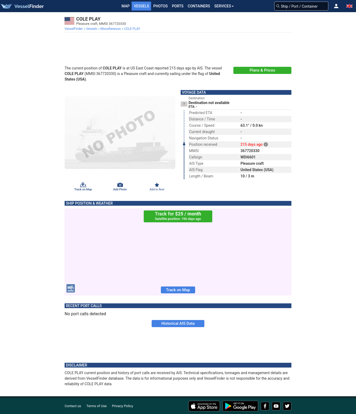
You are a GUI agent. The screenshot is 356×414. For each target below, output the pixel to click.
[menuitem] (74, 28)
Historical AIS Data (178, 323)
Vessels (141, 6)
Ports (178, 6)
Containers (199, 6)
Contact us (73, 406)
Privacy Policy (122, 406)
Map (126, 6)
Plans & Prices (262, 70)
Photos (160, 6)
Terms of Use (96, 406)
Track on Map (178, 290)
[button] (336, 6)
